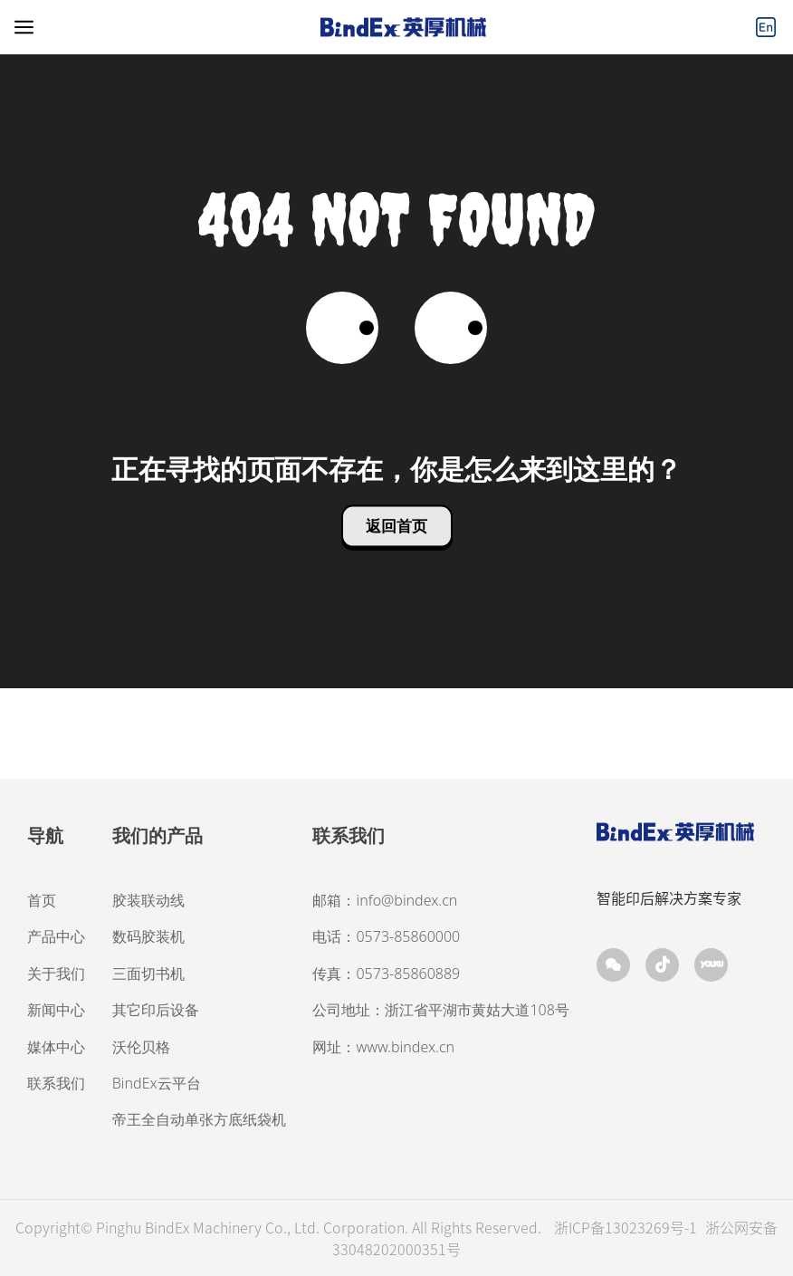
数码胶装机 (148, 936)
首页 (41, 900)
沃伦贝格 (141, 1047)
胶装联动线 (148, 900)
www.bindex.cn (405, 1047)
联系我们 (56, 1083)
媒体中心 (56, 1047)
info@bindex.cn (406, 900)
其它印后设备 (155, 1010)
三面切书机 (148, 973)
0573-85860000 (408, 936)
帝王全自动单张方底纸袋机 (199, 1119)
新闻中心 (56, 1010)
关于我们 (56, 973)
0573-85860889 (408, 973)
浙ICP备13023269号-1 (627, 1227)
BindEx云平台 (156, 1083)
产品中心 (56, 936)
